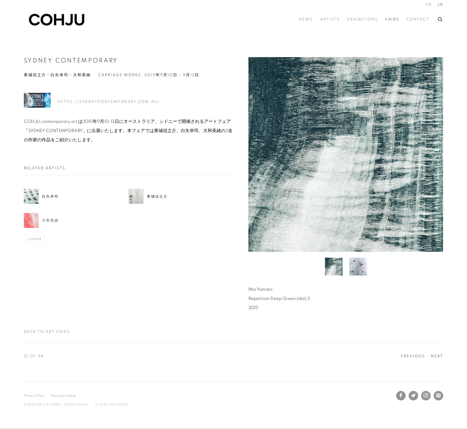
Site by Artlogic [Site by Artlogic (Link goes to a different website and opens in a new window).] (112, 404)
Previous (413, 356)
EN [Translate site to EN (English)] (429, 5)
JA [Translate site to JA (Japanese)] (440, 5)
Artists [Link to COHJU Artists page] (330, 19)
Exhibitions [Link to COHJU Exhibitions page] (362, 19)
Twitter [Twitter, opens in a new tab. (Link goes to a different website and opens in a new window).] (413, 395)
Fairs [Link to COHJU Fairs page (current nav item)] (392, 19)
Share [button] (35, 239)
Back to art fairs (47, 332)
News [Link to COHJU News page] (306, 19)
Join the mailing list (438, 395)
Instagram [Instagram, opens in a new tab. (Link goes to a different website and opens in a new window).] (426, 395)
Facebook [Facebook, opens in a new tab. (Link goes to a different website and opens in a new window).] (401, 395)
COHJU (56, 19)
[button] (334, 266)
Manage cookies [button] (63, 395)
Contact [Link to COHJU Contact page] (418, 19)
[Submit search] (440, 18)
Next (437, 356)
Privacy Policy (34, 395)
